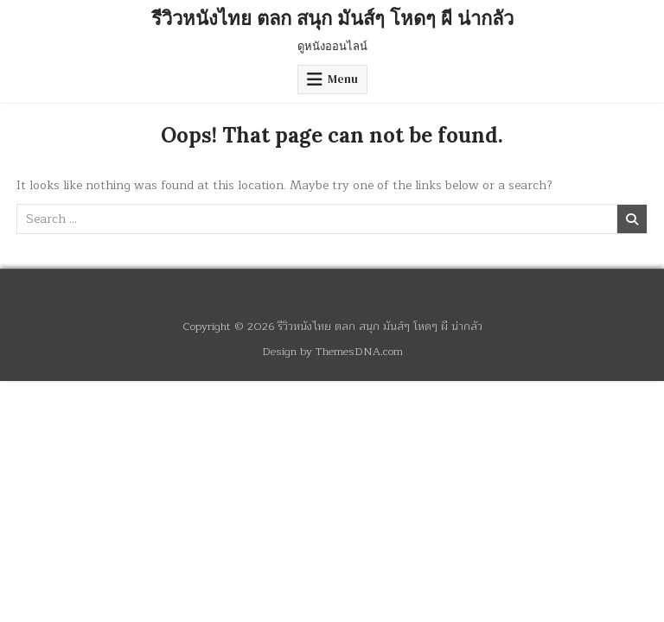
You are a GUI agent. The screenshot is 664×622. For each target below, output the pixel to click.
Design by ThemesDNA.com (332, 351)
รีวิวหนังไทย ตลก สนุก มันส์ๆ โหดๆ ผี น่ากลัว (332, 18)
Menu (343, 79)
